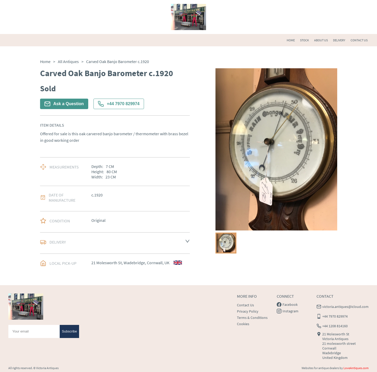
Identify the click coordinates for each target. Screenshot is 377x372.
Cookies (243, 324)
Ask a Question (64, 104)
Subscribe (69, 331)
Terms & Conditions (252, 317)
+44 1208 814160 (335, 326)
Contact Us (245, 305)
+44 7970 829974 (119, 104)
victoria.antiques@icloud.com (345, 306)
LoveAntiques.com (356, 368)
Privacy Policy (247, 311)
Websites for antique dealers (320, 368)
